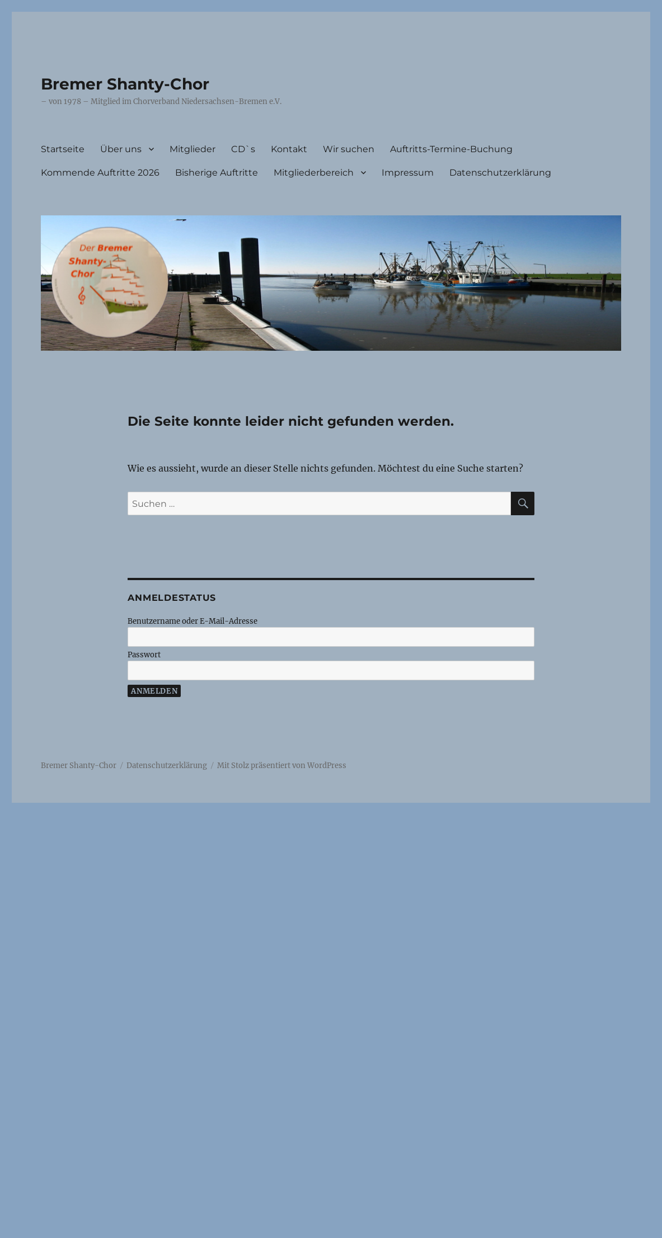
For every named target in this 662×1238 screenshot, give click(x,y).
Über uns (121, 149)
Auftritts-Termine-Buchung (451, 149)
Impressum (408, 172)
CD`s (243, 149)
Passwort (144, 655)
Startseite (62, 149)
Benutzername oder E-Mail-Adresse (192, 621)
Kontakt (289, 149)
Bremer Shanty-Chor (125, 83)
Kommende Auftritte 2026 (100, 172)
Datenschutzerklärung (500, 172)
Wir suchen (348, 149)
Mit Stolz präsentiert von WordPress (281, 765)
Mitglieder (192, 149)
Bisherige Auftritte (216, 172)
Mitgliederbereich (314, 172)
